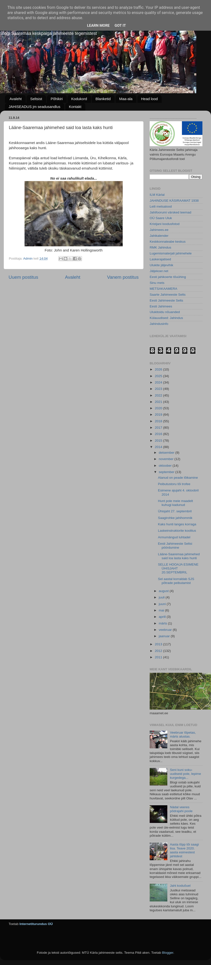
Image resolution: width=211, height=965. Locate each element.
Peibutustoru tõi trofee (174, 484)
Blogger (167, 952)
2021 (159, 402)
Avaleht (16, 99)
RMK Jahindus (160, 247)
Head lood (149, 99)
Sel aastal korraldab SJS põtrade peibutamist (176, 581)
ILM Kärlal (157, 195)
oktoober (165, 465)
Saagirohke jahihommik (175, 518)
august (164, 591)
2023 (159, 389)
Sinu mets (157, 283)
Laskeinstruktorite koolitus (177, 530)
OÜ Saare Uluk (161, 218)
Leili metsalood (161, 206)
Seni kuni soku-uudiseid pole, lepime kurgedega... (185, 774)
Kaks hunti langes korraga (177, 524)
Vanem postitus (123, 277)
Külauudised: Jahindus (166, 318)
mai (162, 610)
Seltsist (36, 99)
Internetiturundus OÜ (36, 924)
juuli (162, 597)
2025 (159, 376)
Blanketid (103, 99)
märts (163, 623)
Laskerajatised (160, 259)
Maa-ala (125, 99)
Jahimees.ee (159, 230)
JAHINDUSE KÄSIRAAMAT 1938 (174, 200)
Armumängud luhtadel (174, 537)
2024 (159, 382)
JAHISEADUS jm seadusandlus (34, 107)
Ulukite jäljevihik (161, 265)
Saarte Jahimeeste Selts (167, 294)
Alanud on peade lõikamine (178, 477)
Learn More (98, 25)
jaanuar (165, 636)
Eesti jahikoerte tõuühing (168, 277)
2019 (159, 414)
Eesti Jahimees (161, 306)
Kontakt (75, 107)
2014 (159, 447)
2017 (159, 427)
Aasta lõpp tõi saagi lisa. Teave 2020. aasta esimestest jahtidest (184, 850)
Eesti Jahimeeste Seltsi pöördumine (175, 545)
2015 (159, 440)
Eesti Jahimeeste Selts (166, 300)
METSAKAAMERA (163, 289)
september (167, 472)
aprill (163, 617)
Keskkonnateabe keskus (167, 241)
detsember (167, 452)
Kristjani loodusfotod (165, 224)
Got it (120, 25)
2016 (159, 434)
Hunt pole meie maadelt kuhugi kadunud (175, 503)
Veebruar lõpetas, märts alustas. (183, 734)
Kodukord (79, 99)
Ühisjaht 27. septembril (175, 511)
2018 (159, 421)
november (166, 459)
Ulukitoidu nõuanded (165, 312)
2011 (159, 657)
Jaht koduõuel (180, 885)
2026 (159, 369)
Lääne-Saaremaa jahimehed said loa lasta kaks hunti (179, 556)
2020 (159, 408)
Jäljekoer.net (159, 271)
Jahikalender (159, 236)
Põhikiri (57, 99)
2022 (159, 395)
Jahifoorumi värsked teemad (170, 212)
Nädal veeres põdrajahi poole (181, 809)
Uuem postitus (23, 277)
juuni (163, 604)
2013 (159, 644)
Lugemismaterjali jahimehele (171, 253)
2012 (159, 651)
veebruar (166, 630)
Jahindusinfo (159, 324)
